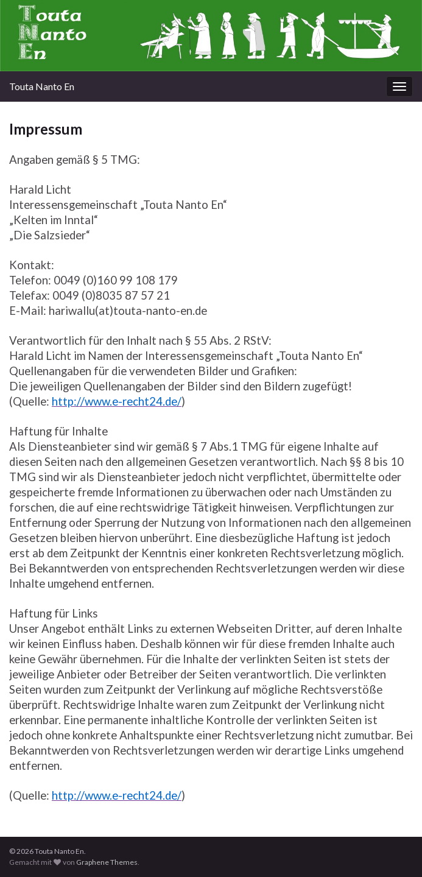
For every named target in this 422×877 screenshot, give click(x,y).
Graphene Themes (107, 862)
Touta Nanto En (41, 86)
